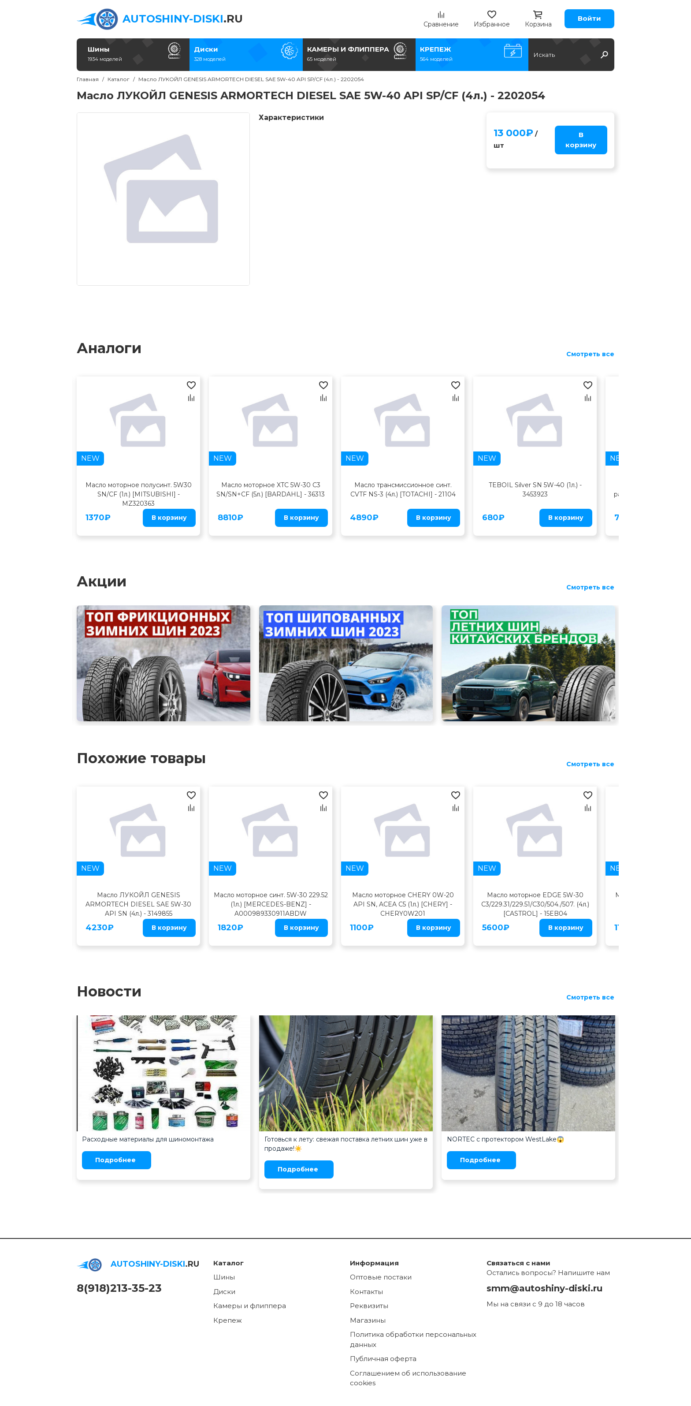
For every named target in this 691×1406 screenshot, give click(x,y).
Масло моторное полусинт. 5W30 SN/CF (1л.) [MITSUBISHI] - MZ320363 (138, 494)
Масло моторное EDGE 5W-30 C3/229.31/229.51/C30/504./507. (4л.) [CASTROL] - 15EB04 (535, 904)
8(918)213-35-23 (119, 1288)
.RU (183, 18)
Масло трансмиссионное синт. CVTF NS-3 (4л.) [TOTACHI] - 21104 (403, 489)
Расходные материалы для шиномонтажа (148, 1139)
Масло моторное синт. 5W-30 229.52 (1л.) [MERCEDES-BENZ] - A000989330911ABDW (271, 904)
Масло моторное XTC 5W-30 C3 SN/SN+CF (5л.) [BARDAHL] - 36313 (270, 489)
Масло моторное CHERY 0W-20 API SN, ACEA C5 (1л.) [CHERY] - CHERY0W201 (403, 904)
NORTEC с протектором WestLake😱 (505, 1139)
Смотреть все (590, 354)
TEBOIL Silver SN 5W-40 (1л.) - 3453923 (535, 489)
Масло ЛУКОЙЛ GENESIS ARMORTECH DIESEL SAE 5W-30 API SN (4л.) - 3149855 (138, 904)
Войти (589, 18)
